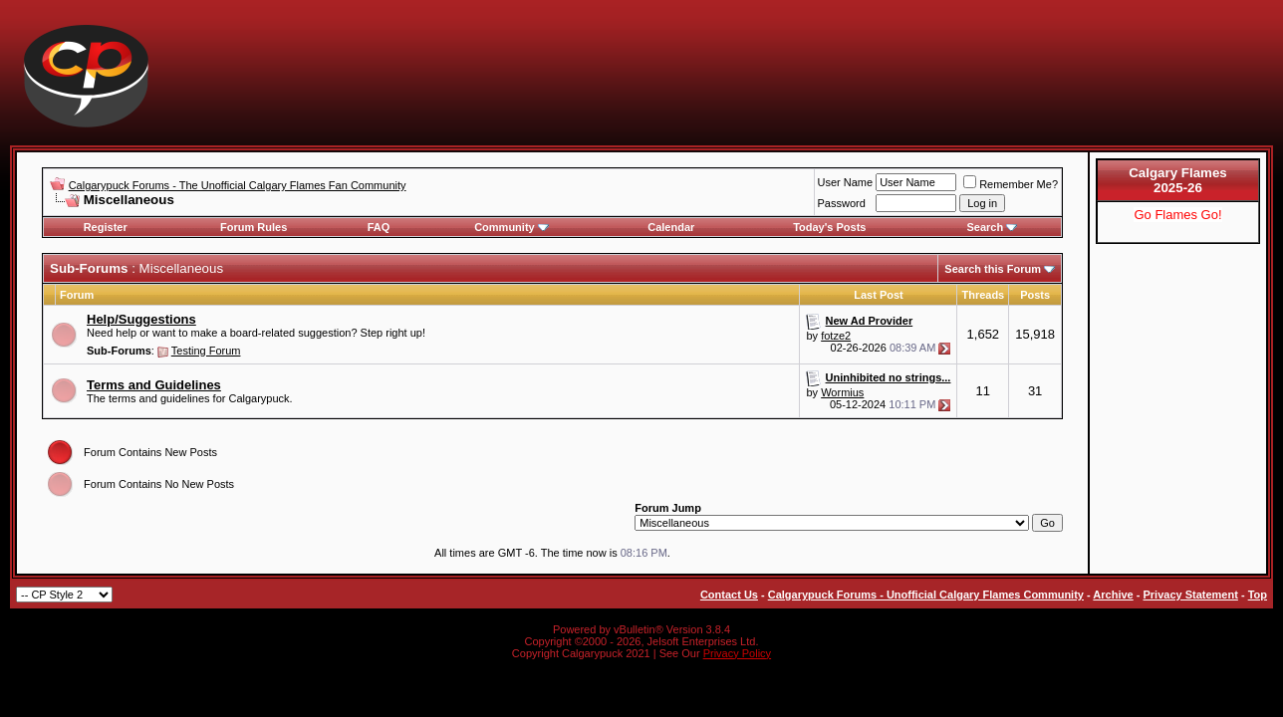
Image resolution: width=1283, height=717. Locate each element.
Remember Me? (1010, 184)
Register (106, 227)
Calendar (670, 227)
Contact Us (729, 594)
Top (1257, 594)
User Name (846, 182)
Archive (1113, 594)
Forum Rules (253, 227)
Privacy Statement (1190, 594)
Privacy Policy (737, 653)
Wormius (842, 392)
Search (991, 227)
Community (511, 227)
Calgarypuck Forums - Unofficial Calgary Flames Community (926, 594)
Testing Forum (206, 351)
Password (842, 203)
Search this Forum (992, 269)
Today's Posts (829, 227)
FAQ (379, 227)
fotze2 (836, 336)
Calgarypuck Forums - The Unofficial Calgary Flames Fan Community (237, 185)
